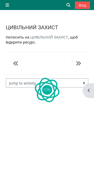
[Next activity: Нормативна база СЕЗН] (78, 64)
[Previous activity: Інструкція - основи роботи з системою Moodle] (16, 64)
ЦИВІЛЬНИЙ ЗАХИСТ (49, 37)
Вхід (82, 5)
